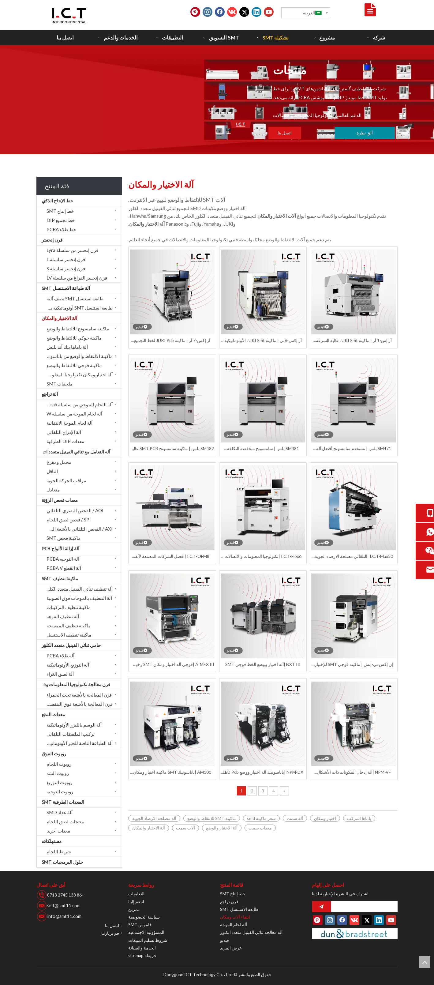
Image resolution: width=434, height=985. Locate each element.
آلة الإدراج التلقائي (64, 432)
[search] (366, 906)
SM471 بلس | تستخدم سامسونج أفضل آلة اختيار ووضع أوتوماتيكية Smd (353, 449)
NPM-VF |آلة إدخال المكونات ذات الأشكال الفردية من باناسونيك (354, 772)
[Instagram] (207, 12)
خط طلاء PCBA (61, 229)
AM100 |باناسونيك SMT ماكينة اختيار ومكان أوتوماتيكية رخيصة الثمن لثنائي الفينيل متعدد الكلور (172, 772)
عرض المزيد (231, 947)
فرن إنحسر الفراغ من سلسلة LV (77, 277)
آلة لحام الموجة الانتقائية (69, 423)
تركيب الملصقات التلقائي (71, 734)
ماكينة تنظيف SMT (60, 578)
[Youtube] (269, 12)
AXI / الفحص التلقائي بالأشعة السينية (78, 529)
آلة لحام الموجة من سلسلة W (74, 413)
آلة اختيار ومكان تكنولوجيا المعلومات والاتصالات (78, 374)
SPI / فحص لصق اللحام (69, 519)
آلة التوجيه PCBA (63, 559)
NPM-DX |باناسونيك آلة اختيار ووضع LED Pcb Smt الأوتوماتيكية (263, 772)
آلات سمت (185, 827)
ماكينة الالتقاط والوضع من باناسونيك (78, 356)
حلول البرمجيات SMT (62, 862)
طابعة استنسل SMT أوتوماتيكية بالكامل (78, 307)
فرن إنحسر (52, 239)
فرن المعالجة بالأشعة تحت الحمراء (79, 694)
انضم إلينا (136, 901)
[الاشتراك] (321, 906)
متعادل (53, 489)
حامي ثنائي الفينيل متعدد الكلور (71, 645)
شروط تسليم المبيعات (147, 940)
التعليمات (136, 893)
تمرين (133, 909)
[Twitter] (244, 12)
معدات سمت (260, 827)
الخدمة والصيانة (142, 947)
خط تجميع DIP (61, 220)
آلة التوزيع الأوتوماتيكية (68, 664)
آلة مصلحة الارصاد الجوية (154, 818)
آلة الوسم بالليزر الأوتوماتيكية (74, 724)
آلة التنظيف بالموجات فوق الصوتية (79, 598)
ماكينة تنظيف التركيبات (69, 607)
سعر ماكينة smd (261, 818)
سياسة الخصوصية (144, 916)
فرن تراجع (229, 901)
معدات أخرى (58, 830)
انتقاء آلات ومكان (235, 916)
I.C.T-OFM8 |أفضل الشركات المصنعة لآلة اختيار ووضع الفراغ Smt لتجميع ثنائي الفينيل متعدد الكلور (172, 556)
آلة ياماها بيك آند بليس (67, 347)
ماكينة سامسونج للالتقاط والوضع (78, 328)
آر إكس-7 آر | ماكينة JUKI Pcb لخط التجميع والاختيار (172, 341)
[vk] (232, 12)
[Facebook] (220, 12)
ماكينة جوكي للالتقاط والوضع (74, 337)
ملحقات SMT (60, 383)
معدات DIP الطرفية (65, 441)
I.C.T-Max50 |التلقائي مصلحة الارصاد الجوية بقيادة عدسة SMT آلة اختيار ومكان (354, 556)
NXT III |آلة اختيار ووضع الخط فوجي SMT (263, 664)
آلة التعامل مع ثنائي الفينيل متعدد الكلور (73, 451)
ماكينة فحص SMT (63, 538)
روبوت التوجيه (60, 791)
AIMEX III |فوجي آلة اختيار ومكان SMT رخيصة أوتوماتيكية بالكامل (172, 664)
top (424, 962)
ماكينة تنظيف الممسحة (69, 625)
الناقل (52, 471)
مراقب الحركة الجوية (66, 480)
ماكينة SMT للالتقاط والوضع (211, 818)
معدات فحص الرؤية (60, 500)
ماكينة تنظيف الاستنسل (69, 634)
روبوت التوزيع (59, 782)
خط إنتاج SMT (60, 211)
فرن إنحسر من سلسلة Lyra (72, 250)
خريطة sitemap (142, 955)
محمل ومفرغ (59, 462)
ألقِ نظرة (365, 132)
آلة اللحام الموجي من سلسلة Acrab (79, 404)
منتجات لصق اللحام (65, 821)
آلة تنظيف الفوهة (63, 616)
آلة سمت (295, 818)
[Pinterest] (195, 12)
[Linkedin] (256, 12)
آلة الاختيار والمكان (59, 318)
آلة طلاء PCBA (60, 655)
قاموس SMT (140, 924)
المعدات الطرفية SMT (63, 802)
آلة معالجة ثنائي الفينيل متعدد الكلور (251, 932)
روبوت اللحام (59, 764)
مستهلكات (52, 841)
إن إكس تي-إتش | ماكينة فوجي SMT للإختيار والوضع (354, 664)
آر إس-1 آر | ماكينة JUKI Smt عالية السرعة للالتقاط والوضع (354, 341)
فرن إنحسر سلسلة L (66, 259)
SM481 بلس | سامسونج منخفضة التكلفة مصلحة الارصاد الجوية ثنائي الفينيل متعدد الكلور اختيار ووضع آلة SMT (263, 449)
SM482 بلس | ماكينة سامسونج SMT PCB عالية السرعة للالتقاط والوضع (172, 449)
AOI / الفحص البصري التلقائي (75, 510)
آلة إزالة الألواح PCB (60, 548)
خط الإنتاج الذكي (57, 200)
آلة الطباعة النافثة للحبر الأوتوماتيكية (78, 743)
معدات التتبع (53, 714)
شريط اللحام (59, 851)
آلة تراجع (50, 394)
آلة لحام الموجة (233, 924)
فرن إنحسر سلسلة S (66, 268)
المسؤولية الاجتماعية (146, 932)
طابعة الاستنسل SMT (239, 909)
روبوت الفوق (54, 753)
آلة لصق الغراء (60, 674)
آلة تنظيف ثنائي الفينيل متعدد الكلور (79, 589)
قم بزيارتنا (110, 933)
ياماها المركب (359, 818)
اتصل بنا (285, 132)
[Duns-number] (355, 933)
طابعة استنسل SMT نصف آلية (75, 298)
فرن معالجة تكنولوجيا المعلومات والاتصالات (73, 684)
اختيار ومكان (325, 818)
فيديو (224, 940)
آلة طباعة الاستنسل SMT (66, 288)
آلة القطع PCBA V (64, 568)
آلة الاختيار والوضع (222, 827)
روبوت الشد (58, 773)
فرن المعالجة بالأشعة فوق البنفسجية (78, 704)
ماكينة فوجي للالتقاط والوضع (74, 365)
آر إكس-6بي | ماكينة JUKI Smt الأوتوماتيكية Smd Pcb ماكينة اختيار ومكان (263, 341)
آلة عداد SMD (60, 812)
